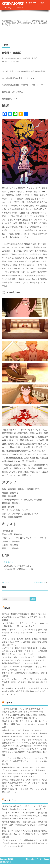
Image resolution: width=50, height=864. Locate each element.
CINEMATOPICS (12, 3)
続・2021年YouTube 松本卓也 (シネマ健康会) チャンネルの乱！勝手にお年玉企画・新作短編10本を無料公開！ (25, 691)
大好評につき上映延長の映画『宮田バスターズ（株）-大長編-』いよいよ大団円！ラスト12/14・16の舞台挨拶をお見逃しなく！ (24, 651)
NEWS (7, 608)
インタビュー (31, 2)
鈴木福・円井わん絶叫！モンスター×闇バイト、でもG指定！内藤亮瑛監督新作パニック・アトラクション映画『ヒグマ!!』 (24, 783)
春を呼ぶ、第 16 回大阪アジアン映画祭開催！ (21, 673)
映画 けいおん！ (39, 582)
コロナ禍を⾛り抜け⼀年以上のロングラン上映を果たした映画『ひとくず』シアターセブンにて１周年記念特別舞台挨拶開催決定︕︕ (24, 660)
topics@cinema (10, 58)
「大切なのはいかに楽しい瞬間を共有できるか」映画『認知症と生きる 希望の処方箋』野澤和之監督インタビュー (24, 843)
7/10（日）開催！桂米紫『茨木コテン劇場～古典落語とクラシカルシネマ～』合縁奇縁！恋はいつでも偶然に (24, 642)
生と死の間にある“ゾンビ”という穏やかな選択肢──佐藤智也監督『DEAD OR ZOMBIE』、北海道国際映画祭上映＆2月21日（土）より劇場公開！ (24, 742)
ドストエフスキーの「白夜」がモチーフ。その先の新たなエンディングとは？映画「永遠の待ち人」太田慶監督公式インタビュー (24, 815)
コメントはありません (12, 61)
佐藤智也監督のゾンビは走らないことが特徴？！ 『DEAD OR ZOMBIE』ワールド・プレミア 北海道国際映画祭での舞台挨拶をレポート (24, 733)
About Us (19, 8)
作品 (42, 2)
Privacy (8, 8)
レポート (8, 702)
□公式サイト (7, 562)
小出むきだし (8, 582)
